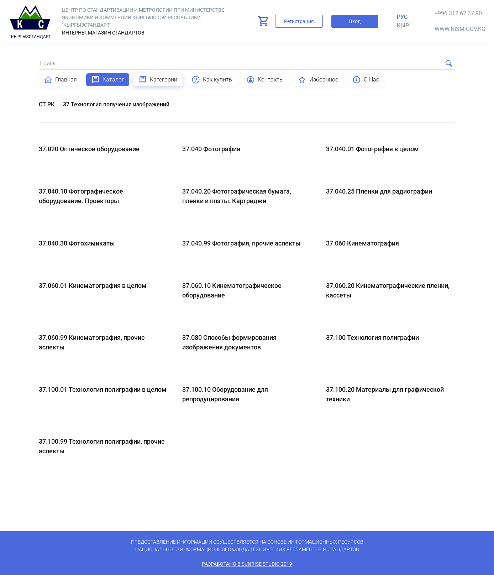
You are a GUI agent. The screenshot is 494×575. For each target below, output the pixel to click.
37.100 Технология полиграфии (372, 337)
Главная (60, 79)
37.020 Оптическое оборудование (89, 149)
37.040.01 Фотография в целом (372, 149)
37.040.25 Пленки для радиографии (379, 191)
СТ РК (46, 104)
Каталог (107, 79)
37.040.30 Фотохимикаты (77, 243)
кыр (403, 25)
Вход (355, 21)
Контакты (265, 79)
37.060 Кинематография (362, 243)
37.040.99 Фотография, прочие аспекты (241, 243)
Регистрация (299, 21)
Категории (157, 79)
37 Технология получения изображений (116, 104)
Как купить (211, 79)
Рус (402, 17)
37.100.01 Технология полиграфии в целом (103, 389)
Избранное (318, 79)
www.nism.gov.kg (460, 29)
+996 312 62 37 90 (458, 13)
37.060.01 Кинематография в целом (93, 285)
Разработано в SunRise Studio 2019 (247, 564)
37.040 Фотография (211, 149)
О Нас (365, 79)
